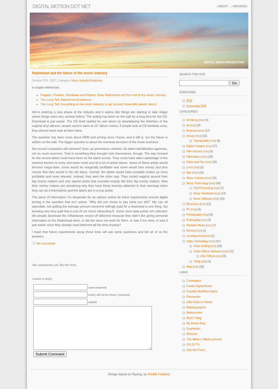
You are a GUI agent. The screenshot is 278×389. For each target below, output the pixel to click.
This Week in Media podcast (203, 339)
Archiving (192, 120)
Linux (189, 167)
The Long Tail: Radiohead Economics (65, 99)
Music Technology (197, 183)
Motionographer (196, 307)
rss (201, 120)
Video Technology (197, 241)
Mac (189, 172)
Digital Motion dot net (62, 6)
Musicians (96, 80)
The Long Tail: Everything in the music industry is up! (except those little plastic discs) (98, 104)
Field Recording (203, 188)
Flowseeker (193, 296)
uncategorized (195, 235)
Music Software (202, 198)
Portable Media (195, 225)
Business (192, 130)
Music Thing (193, 318)
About (223, 6)
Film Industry (194, 151)
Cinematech (193, 280)
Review (191, 230)
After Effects (208, 256)
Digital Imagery (195, 146)
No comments (45, 243)
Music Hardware (203, 193)
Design (190, 136)
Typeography (201, 140)
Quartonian (193, 328)
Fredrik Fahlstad (159, 382)
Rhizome (191, 334)
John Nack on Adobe (199, 302)
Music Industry (80, 80)
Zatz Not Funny (195, 349)
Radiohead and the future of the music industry (69, 73)
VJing (196, 261)
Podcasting (193, 220)
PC (188, 209)
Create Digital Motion (199, 286)
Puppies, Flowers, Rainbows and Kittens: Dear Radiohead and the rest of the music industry (103, 95)
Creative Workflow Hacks (202, 291)
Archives (240, 6)
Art (188, 125)
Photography (194, 214)
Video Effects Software (207, 251)
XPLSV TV (193, 344)
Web (189, 266)
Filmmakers (193, 156)
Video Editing (201, 246)
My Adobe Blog (195, 323)
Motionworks (194, 312)
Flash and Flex (195, 162)
